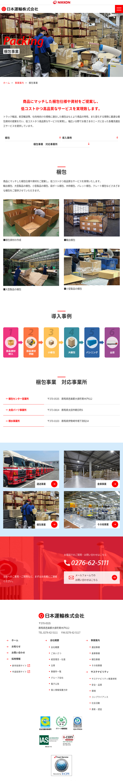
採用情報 (16, 652)
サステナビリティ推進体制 (104, 671)
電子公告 (55, 676)
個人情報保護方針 (59, 683)
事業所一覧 (56, 664)
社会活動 (96, 696)
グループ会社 (57, 670)
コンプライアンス (100, 690)
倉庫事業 (96, 646)
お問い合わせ (18, 645)
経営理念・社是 (58, 652)
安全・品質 (97, 677)
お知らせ (16, 639)
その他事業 (97, 658)
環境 (94, 684)
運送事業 (96, 640)
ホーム (6, 82)
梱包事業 (96, 652)
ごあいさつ (56, 646)
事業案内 (19, 82)
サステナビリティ (100, 665)
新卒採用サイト (19, 658)
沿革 (53, 658)
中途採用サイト (19, 665)
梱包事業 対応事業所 (87, 137)
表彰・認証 (97, 702)
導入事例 (52, 137)
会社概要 (54, 633)
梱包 (22, 137)
